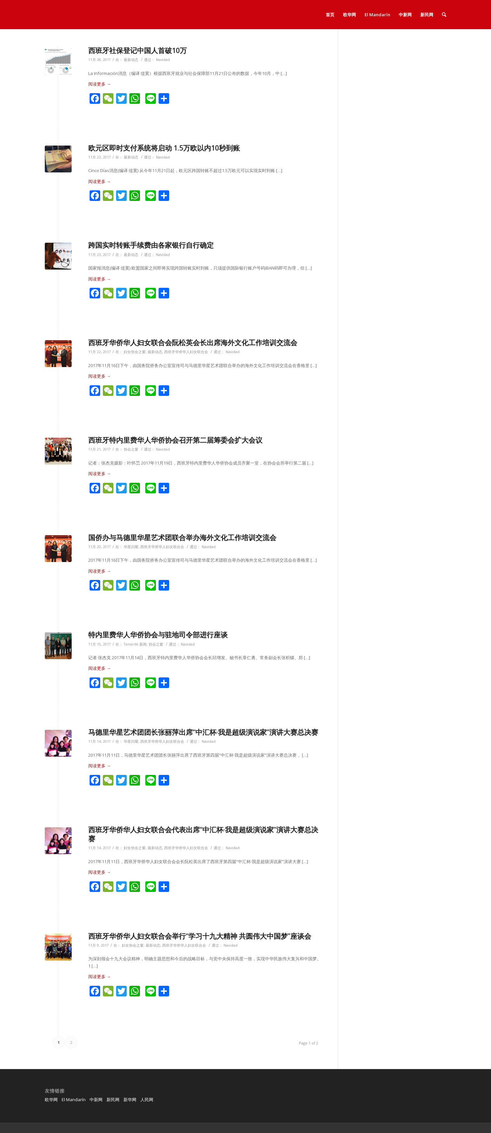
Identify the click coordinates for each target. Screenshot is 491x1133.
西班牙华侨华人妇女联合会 (186, 351)
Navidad (163, 59)
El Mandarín (74, 1099)
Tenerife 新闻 (135, 644)
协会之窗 (131, 449)
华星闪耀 (131, 546)
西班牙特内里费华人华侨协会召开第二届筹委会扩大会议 (175, 440)
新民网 (112, 1099)
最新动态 (131, 59)
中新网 (96, 1099)
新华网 (129, 1099)
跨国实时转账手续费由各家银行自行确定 (151, 245)
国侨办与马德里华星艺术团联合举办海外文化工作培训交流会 (182, 537)
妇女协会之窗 (135, 351)
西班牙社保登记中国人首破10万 (137, 50)
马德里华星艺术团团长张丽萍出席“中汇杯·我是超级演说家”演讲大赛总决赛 (203, 732)
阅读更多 (99, 84)
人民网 (146, 1099)
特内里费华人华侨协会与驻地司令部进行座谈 (158, 634)
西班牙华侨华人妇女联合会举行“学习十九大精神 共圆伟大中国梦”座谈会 (199, 936)
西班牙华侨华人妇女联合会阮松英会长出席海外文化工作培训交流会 (192, 342)
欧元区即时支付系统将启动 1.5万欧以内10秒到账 (164, 148)
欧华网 (51, 1099)
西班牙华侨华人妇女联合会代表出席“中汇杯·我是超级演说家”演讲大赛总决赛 (203, 834)
